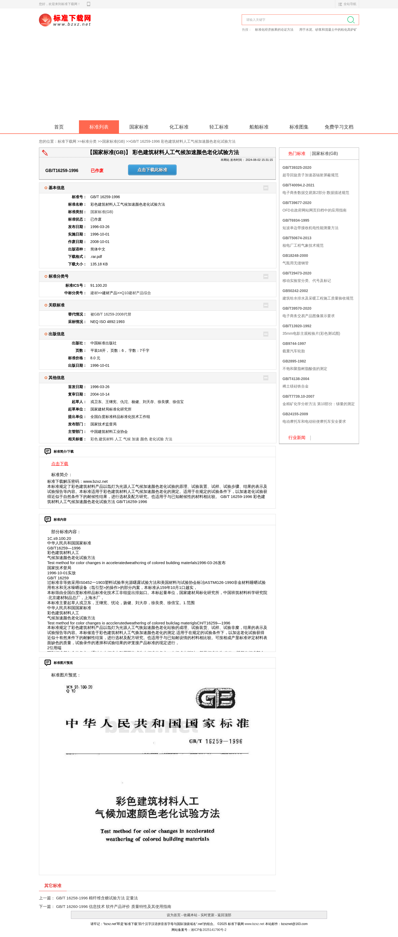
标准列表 (99, 127)
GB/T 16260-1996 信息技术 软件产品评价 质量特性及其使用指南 (113, 906)
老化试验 (156, 439)
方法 (168, 439)
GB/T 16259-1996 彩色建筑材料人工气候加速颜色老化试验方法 (183, 141)
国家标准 (139, 127)
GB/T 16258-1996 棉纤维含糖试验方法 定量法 (97, 898)
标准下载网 (100, 26)
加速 (135, 439)
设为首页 (174, 915)
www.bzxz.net (254, 924)
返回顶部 (224, 915)
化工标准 (179, 127)
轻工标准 (219, 127)
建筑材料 (106, 439)
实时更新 (207, 915)
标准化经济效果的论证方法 (274, 29)
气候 (127, 439)
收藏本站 (190, 915)
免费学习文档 (339, 127)
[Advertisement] (199, 80)
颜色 (144, 439)
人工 (118, 439)
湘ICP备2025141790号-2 (208, 930)
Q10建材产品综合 (136, 293)
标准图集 (299, 127)
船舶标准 (259, 127)
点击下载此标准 (152, 170)
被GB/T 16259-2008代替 (110, 314)
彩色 (94, 439)
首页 (59, 127)
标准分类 (89, 141)
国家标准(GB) (113, 141)
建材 (94, 293)
